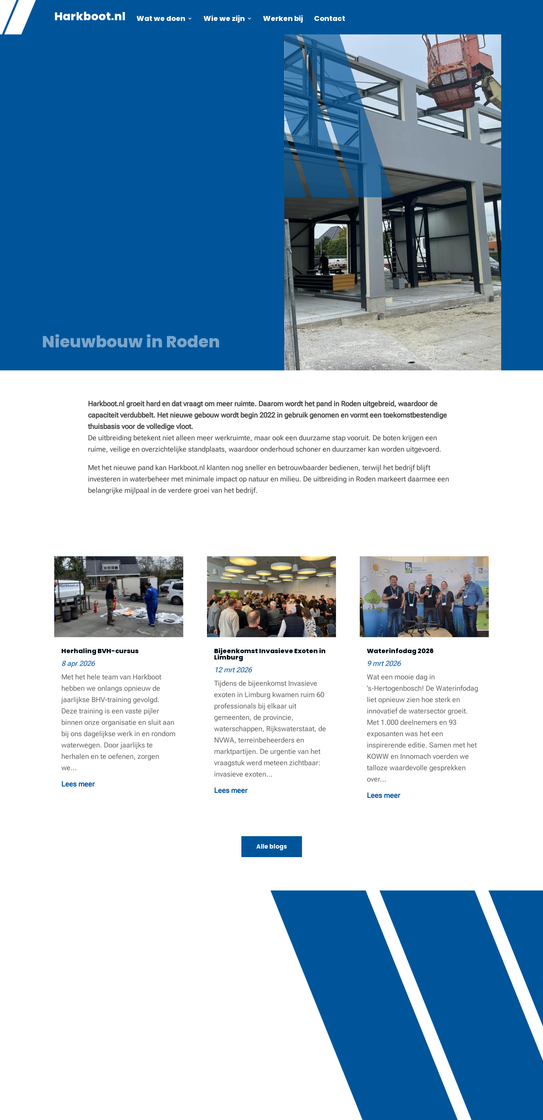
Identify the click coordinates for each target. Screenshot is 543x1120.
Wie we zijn (224, 19)
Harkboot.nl (89, 19)
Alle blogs (271, 846)
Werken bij (283, 19)
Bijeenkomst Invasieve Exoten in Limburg (270, 654)
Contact (329, 19)
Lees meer (78, 784)
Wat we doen (160, 19)
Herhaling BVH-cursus (100, 650)
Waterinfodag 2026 (400, 650)
